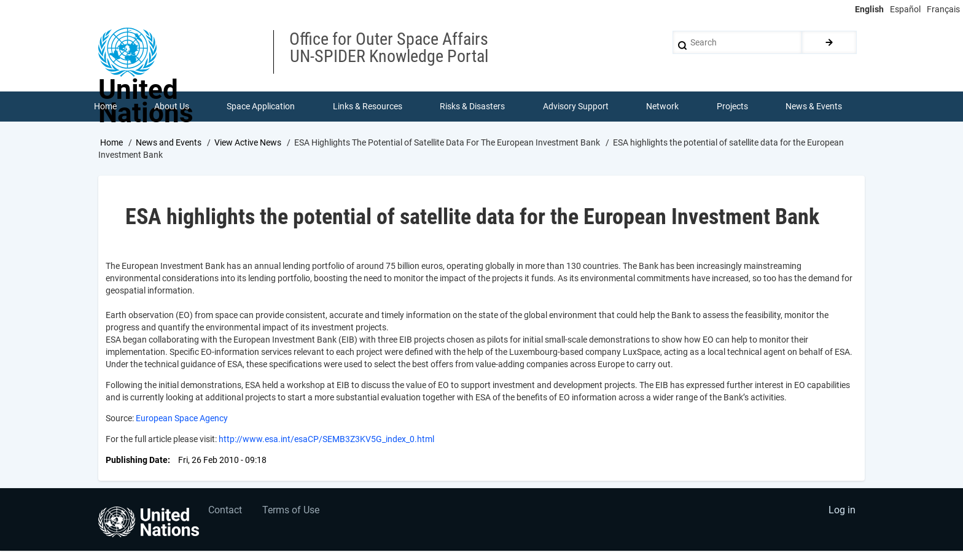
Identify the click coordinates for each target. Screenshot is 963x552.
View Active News (247, 143)
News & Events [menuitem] (814, 107)
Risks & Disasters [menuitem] (472, 107)
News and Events (168, 143)
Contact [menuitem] (226, 512)
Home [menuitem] (105, 107)
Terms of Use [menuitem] (292, 512)
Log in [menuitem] (841, 512)
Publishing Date (137, 460)
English (869, 9)
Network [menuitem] (663, 107)
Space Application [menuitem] (261, 107)
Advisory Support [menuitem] (576, 107)
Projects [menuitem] (732, 107)
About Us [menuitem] (171, 107)
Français (943, 9)
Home (111, 143)
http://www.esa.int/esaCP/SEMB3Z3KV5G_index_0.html (326, 440)
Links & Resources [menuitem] (367, 107)
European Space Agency (182, 419)
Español (905, 9)
